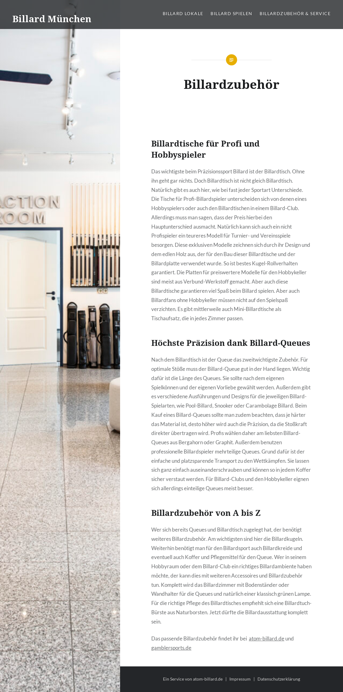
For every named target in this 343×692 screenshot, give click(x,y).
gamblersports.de (171, 647)
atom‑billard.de (208, 679)
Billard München (51, 18)
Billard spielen (231, 13)
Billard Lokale (183, 13)
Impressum (240, 679)
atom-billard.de (266, 638)
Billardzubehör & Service (295, 13)
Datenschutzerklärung (278, 679)
